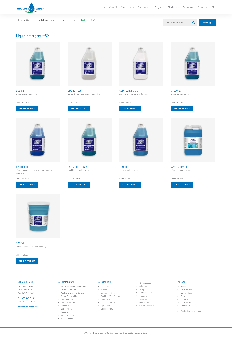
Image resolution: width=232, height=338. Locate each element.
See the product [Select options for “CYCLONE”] (182, 108)
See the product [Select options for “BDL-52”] (27, 108)
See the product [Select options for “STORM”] (27, 261)
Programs (159, 7)
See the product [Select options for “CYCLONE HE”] (27, 185)
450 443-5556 (28, 298)
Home (102, 7)
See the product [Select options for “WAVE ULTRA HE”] (182, 185)
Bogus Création (141, 332)
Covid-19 (113, 7)
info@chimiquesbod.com (28, 306)
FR (212, 7)
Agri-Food (57, 20)
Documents (188, 7)
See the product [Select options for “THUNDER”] (130, 185)
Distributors (173, 7)
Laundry (69, 20)
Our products (144, 7)
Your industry (127, 7)
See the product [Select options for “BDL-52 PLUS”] (79, 108)
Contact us (202, 7)
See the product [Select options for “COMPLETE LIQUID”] (130, 108)
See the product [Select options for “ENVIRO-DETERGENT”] (79, 185)
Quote (207, 22)
